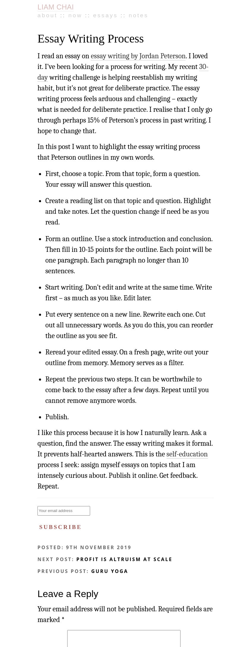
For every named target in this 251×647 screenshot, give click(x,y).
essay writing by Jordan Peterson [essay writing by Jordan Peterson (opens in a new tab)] (138, 56)
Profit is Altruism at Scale (124, 559)
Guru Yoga (109, 571)
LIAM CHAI (55, 7)
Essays (105, 15)
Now (75, 15)
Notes (138, 15)
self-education (187, 454)
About (47, 15)
